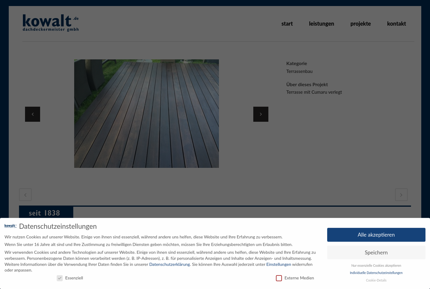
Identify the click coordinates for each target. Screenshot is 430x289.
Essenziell (70, 275)
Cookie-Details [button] (376, 278)
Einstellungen (278, 262)
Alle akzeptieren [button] (376, 233)
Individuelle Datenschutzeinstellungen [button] (376, 271)
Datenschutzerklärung (169, 262)
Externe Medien (295, 275)
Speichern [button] (376, 250)
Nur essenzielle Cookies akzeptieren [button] (376, 263)
